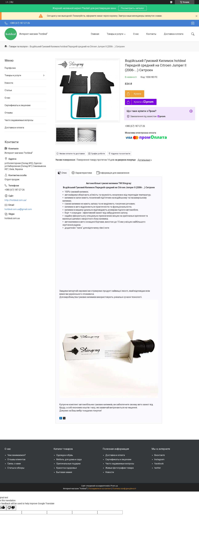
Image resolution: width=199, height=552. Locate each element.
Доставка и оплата (173, 34)
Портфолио (10, 68)
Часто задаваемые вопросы (19, 120)
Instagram (159, 459)
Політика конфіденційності (124, 489)
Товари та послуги (18, 46)
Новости (9, 83)
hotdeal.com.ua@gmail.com (18, 209)
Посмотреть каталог (132, 8)
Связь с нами (14, 463)
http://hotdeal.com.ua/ (16, 200)
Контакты (151, 34)
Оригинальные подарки (68, 463)
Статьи (8, 90)
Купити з (143, 102)
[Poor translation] (11, 508)
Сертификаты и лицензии (17, 105)
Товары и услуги (115, 34)
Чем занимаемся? (16, 455)
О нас (136, 34)
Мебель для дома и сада (69, 459)
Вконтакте (159, 455)
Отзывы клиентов (16, 459)
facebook (159, 463)
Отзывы (9, 112)
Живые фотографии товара (119, 468)
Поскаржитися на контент (99, 489)
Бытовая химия (64, 472)
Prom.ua (114, 486)
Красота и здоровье (66, 468)
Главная (95, 34)
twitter (157, 468)
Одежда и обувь (64, 455)
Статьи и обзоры (15, 468)
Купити (137, 94)
